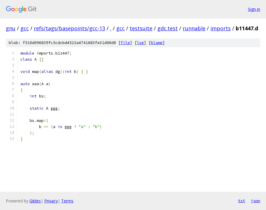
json (255, 200)
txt (241, 200)
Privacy (51, 201)
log (140, 42)
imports (220, 28)
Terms (67, 201)
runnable (194, 28)
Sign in (254, 9)
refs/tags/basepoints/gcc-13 (69, 28)
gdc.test (167, 28)
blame (157, 42)
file (125, 42)
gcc (24, 28)
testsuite (141, 28)
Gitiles (35, 201)
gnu (10, 28)
